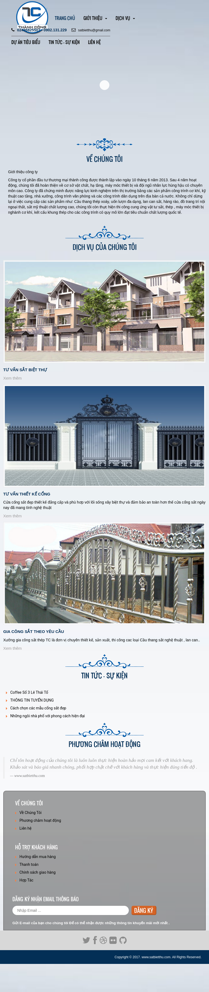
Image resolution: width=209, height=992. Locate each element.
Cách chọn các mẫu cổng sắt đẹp (38, 708)
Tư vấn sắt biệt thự (25, 369)
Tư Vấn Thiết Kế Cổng (26, 494)
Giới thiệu (95, 18)
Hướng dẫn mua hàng (37, 856)
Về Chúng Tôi (30, 812)
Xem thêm (12, 378)
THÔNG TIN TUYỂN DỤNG (32, 700)
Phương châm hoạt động (40, 820)
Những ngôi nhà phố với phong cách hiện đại (47, 716)
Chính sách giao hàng (37, 872)
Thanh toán (28, 864)
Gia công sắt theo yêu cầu (33, 631)
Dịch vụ (125, 18)
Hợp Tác (26, 880)
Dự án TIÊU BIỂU (25, 42)
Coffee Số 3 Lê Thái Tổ (29, 692)
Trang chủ (65, 18)
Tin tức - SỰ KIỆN (64, 42)
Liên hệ (94, 42)
